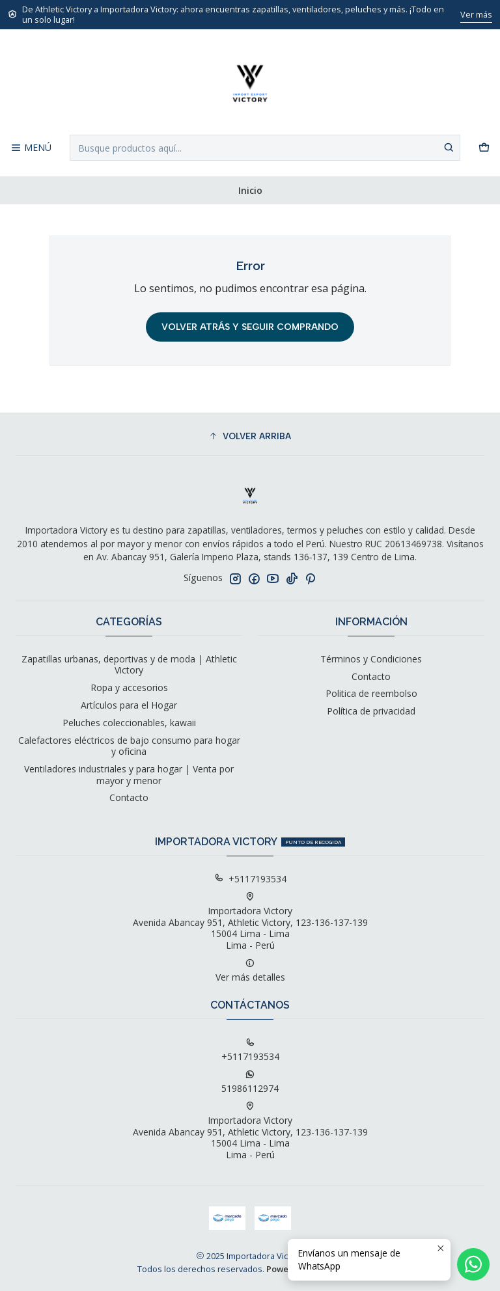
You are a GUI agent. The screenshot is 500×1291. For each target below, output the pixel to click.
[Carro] (484, 148)
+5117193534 (250, 879)
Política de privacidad (371, 711)
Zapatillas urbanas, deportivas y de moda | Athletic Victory (129, 665)
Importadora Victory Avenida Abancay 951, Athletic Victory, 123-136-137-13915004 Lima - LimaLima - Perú (250, 921)
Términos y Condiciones (371, 659)
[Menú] (31, 148)
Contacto (128, 797)
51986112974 (250, 1082)
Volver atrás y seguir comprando (250, 327)
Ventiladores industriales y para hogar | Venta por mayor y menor (129, 775)
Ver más (476, 14)
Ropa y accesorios (129, 687)
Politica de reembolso (371, 693)
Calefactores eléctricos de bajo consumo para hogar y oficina (129, 746)
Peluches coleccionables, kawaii (129, 722)
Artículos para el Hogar (129, 705)
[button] (250, 436)
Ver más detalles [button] (250, 970)
